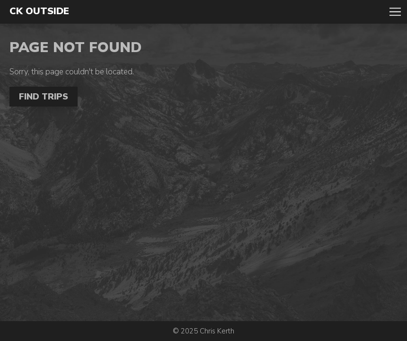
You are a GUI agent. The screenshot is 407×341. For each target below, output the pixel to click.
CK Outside (39, 11)
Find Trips (43, 96)
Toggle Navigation (395, 12)
